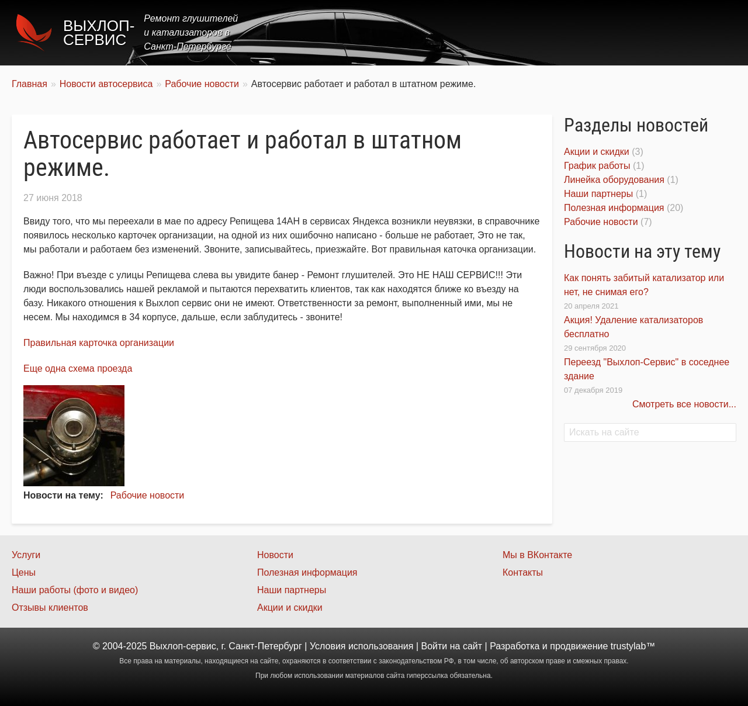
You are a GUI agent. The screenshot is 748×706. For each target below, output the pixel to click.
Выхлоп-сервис (98, 33)
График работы (597, 166)
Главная (422, 32)
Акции (568, 32)
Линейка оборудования (614, 180)
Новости (275, 555)
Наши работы (632, 32)
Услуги (475, 32)
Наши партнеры (598, 194)
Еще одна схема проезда (77, 368)
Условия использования (362, 646)
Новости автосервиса (106, 84)
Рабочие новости (202, 84)
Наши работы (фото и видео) (75, 590)
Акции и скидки (596, 152)
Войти (434, 646)
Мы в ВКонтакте (537, 555)
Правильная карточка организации (98, 343)
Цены (522, 32)
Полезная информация (614, 208)
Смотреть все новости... (684, 404)
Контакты (705, 32)
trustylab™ (633, 646)
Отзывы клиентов (50, 607)
